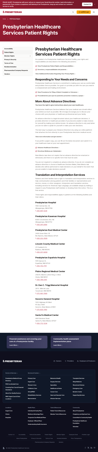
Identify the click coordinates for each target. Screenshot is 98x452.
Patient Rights (48, 434)
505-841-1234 (41, 211)
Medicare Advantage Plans (35, 414)
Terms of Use (49, 438)
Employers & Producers (86, 361)
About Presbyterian (78, 410)
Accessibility (22, 434)
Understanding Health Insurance (37, 424)
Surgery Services (55, 381)
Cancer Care (54, 391)
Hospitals (8, 417)
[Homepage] (12, 361)
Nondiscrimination (62, 438)
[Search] (73, 12)
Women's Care (32, 385)
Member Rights (61, 434)
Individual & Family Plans (35, 410)
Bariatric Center (77, 391)
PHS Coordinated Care (12, 384)
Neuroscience (32, 398)
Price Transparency (76, 438)
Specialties (53, 385)
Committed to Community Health (82, 417)
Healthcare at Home (56, 388)
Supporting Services (79, 395)
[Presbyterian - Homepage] (36, 13)
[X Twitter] (88, 448)
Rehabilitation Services (34, 395)
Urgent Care (31, 381)
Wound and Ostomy (78, 385)
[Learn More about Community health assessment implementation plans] (58, 345)
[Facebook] (85, 448)
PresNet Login (86, 434)
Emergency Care (77, 388)
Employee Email (73, 434)
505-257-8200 (41, 252)
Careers (57, 361)
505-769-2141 (41, 280)
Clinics (7, 414)
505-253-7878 (41, 238)
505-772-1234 (41, 323)
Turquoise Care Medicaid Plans (37, 417)
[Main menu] (93, 12)
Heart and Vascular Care (57, 395)
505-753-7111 (41, 266)
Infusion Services (55, 398)
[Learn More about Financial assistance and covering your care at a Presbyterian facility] (14, 345)
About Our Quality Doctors (13, 393)
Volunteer (75, 426)
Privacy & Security (36, 438)
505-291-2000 (41, 224)
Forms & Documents (35, 434)
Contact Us (11, 434)
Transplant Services (78, 378)
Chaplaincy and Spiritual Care (81, 414)
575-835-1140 (41, 309)
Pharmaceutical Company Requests (45, 442)
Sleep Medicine (77, 381)
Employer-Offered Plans (35, 421)
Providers (69, 361)
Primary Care (32, 378)
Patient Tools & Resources (57, 410)
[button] (18, 56)
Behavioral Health (55, 378)
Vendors (61, 442)
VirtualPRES (31, 391)
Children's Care (32, 388)
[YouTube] (94, 448)
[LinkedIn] (91, 448)
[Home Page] (4, 19)
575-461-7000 (41, 293)
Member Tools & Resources (58, 414)
